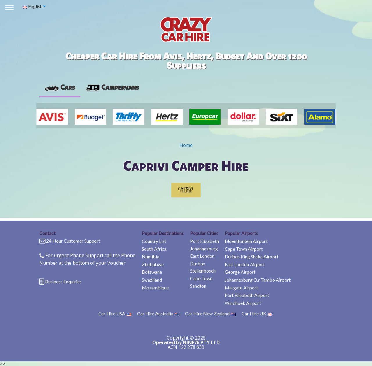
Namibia (150, 256)
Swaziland (152, 279)
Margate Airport (241, 287)
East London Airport (245, 264)
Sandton (198, 286)
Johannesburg (204, 248)
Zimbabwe (153, 264)
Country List (154, 241)
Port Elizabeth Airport (247, 295)
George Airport (240, 272)
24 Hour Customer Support (73, 240)
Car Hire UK (257, 313)
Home (186, 145)
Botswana (152, 272)
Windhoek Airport (243, 303)
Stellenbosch (203, 270)
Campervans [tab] (112, 87)
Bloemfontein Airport (246, 241)
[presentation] (112, 87)
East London (202, 256)
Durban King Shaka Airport (251, 256)
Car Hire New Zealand (210, 313)
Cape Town (201, 278)
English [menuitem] (32, 6)
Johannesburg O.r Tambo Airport (258, 279)
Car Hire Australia (158, 313)
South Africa (154, 249)
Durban (197, 263)
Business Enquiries (63, 281)
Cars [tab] (59, 87)
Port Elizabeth (204, 241)
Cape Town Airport (244, 249)
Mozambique (155, 287)
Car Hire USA (114, 313)
